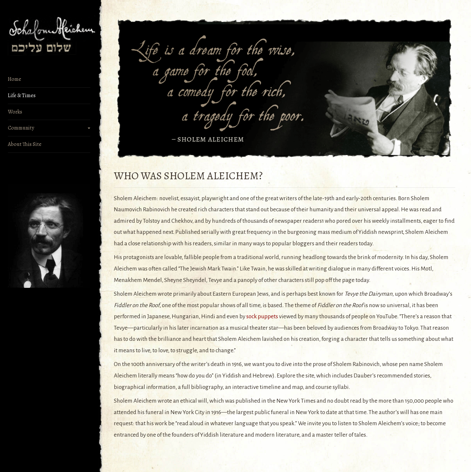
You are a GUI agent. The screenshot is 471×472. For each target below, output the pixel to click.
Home (14, 79)
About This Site (25, 144)
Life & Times (22, 95)
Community (21, 127)
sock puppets (262, 316)
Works (15, 111)
